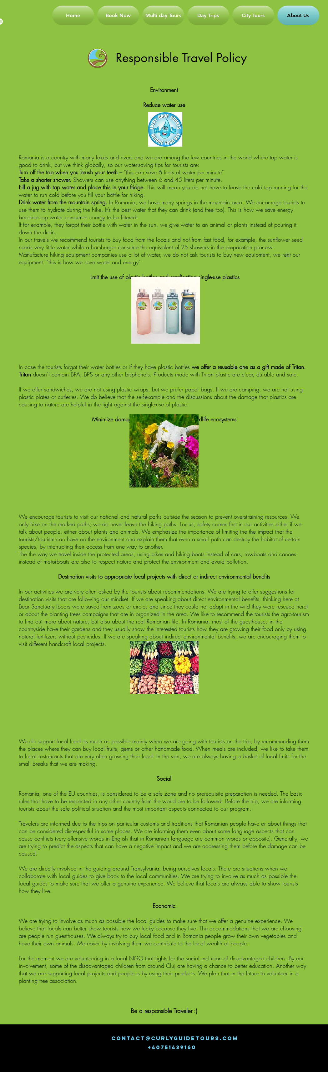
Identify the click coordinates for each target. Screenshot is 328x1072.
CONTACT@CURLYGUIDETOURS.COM (174, 1038)
